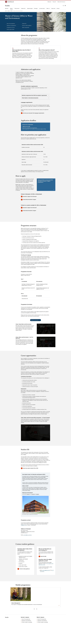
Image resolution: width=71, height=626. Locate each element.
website (28, 494)
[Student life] (23, 8)
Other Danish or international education (30, 97)
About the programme (11, 23)
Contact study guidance (25, 568)
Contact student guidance (26, 25)
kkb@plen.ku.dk (24, 525)
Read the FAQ (43, 556)
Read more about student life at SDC (30, 468)
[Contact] (58, 8)
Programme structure (11, 27)
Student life (24, 23)
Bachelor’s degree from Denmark (30, 196)
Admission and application (11, 25)
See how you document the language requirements (33, 113)
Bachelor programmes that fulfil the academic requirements (34, 95)
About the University (61, 1)
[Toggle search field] (63, 5)
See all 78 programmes (26, 619)
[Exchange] (35, 8)
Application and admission (26, 620)
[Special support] (30, 8)
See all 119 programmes (42, 619)
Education (49, 1)
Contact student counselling (27, 622)
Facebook (33, 494)
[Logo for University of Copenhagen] (9, 2)
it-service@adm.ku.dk (45, 570)
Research (54, 1)
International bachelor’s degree (29, 199)
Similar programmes (25, 27)
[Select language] (65, 5)
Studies (7, 6)
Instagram (37, 494)
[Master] (11, 8)
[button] (35, 320)
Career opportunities (10, 29)
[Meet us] (48, 8)
